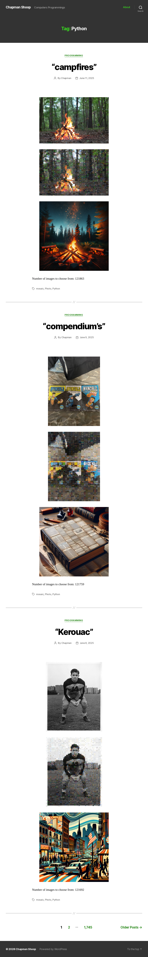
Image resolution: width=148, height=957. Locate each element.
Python (56, 288)
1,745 (87, 927)
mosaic (40, 288)
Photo (48, 288)
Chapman (66, 78)
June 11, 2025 (86, 78)
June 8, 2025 (87, 643)
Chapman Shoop (19, 7)
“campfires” (74, 66)
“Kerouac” (74, 631)
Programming (74, 55)
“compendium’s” (74, 326)
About (126, 7)
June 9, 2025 (87, 337)
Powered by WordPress (54, 948)
